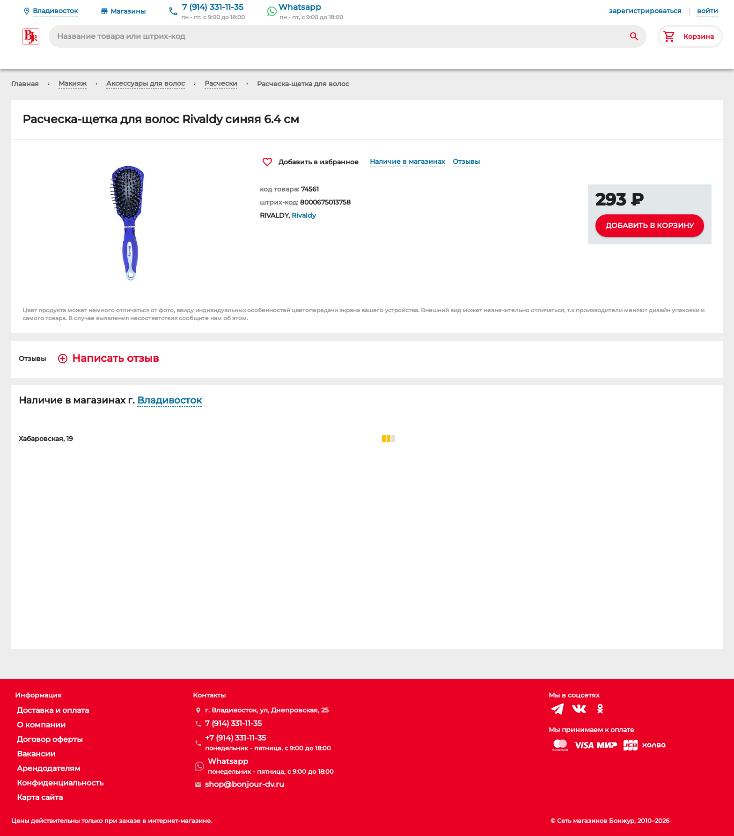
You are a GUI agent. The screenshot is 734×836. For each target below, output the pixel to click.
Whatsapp (300, 7)
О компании (41, 724)
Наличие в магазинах (407, 161)
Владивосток (55, 11)
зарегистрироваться (645, 11)
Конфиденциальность (60, 782)
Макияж (73, 83)
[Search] (634, 36)
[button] (129, 221)
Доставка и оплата (53, 710)
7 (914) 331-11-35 (212, 7)
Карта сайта (40, 797)
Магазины (128, 11)
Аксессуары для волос (145, 83)
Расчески (221, 83)
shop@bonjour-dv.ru (244, 784)
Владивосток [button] (169, 400)
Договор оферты (50, 739)
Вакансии (36, 753)
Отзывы (466, 161)
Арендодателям (49, 768)
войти (707, 11)
